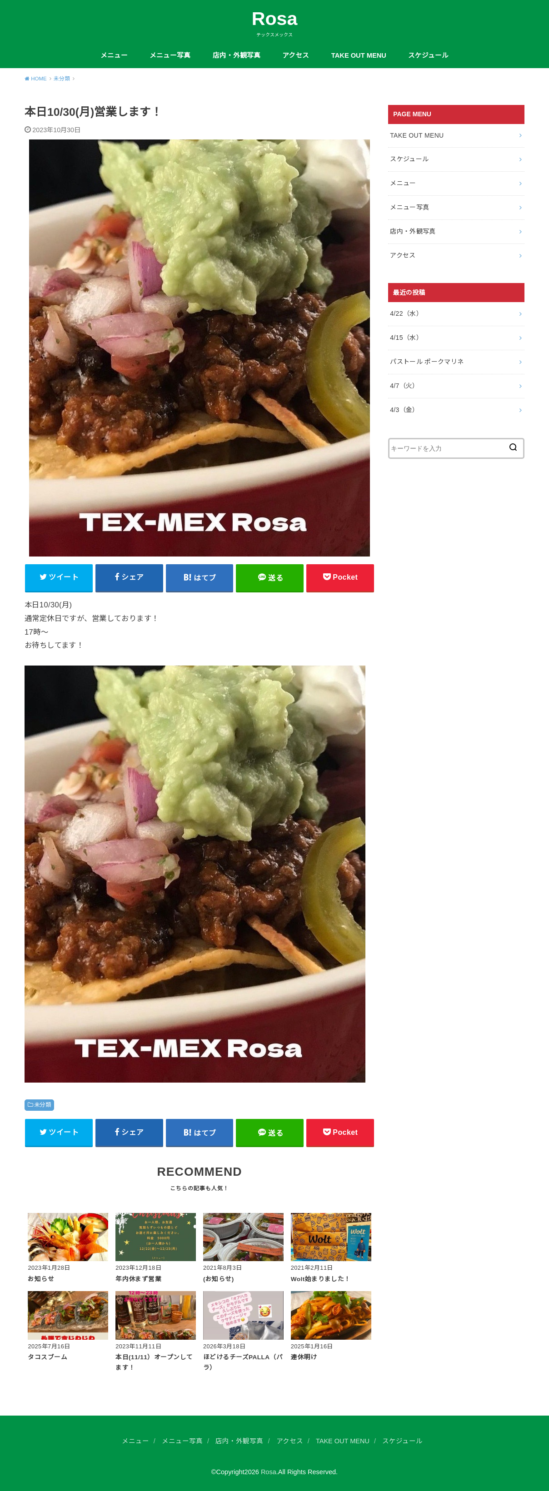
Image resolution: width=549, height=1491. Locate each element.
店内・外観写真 (236, 55)
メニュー (114, 55)
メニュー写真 (170, 55)
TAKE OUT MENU (358, 55)
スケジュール (428, 55)
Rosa (275, 18)
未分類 (42, 1105)
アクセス (295, 55)
